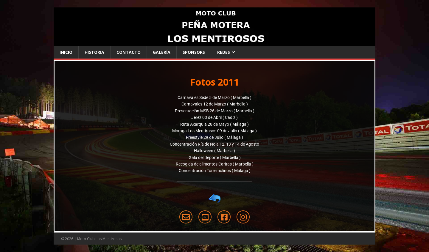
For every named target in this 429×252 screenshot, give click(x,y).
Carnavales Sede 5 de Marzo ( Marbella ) (214, 97)
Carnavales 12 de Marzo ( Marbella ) (214, 104)
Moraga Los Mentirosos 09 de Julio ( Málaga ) (214, 130)
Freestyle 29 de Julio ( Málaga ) (214, 137)
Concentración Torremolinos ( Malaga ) (215, 170)
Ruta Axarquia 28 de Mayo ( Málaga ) (214, 124)
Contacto (128, 52)
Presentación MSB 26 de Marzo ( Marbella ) (214, 110)
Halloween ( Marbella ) (214, 150)
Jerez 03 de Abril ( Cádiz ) (214, 117)
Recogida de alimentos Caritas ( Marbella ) (215, 164)
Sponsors (194, 52)
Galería (161, 52)
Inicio (66, 52)
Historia (94, 52)
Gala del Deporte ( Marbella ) (215, 157)
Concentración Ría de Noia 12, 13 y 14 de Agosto (214, 144)
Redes (223, 52)
